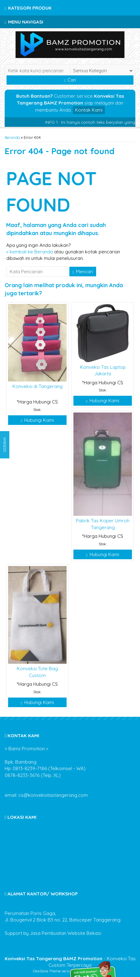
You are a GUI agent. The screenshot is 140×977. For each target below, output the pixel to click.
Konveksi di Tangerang (37, 386)
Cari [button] (70, 80)
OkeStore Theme (47, 971)
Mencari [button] (82, 271)
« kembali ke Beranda (29, 252)
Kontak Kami (89, 110)
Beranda (12, 137)
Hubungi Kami (37, 420)
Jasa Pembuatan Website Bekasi (65, 933)
